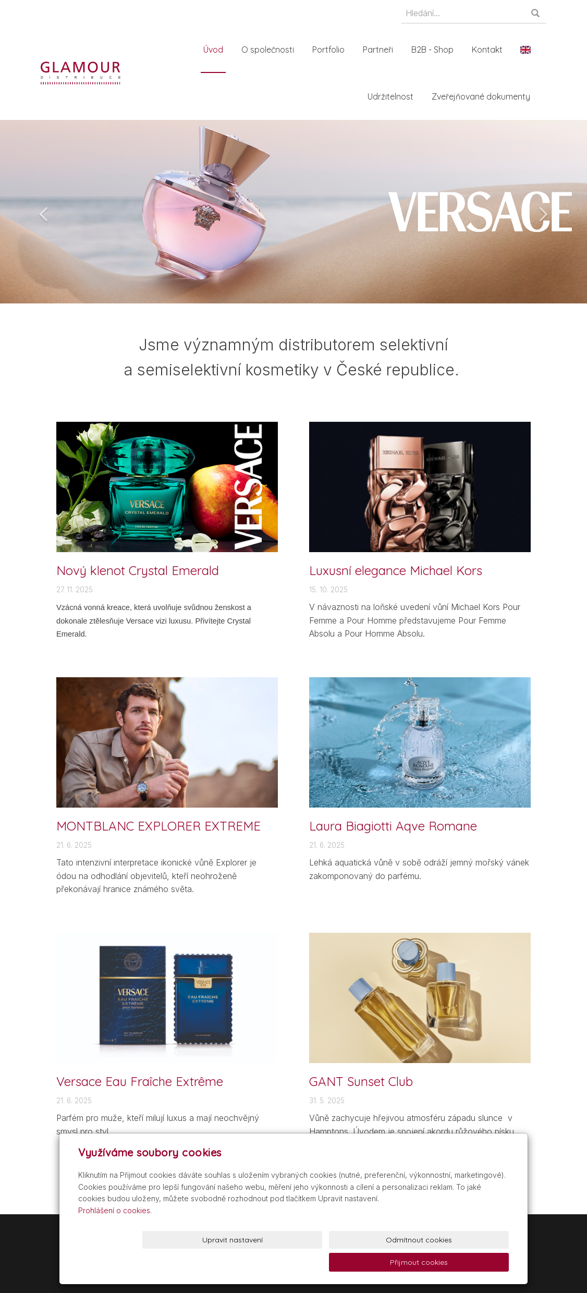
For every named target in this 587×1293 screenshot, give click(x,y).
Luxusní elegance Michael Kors (395, 570)
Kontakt (490, 49)
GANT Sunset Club (361, 1081)
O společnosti (270, 49)
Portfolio (331, 49)
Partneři (381, 49)
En (528, 49)
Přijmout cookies (469, 1262)
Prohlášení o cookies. (115, 1232)
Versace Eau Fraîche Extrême (139, 1081)
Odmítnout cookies (382, 1262)
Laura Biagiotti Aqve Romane (393, 826)
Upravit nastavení (296, 1262)
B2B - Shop (435, 49)
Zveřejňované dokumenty (484, 96)
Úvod (216, 49)
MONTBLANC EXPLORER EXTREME (158, 826)
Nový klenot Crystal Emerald (137, 570)
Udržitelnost (394, 96)
